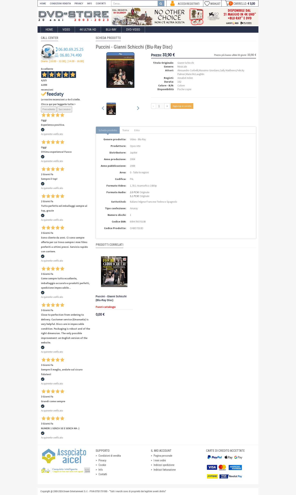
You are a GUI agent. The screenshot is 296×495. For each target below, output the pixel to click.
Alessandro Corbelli (187, 70)
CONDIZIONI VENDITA (60, 3)
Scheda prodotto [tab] (108, 130)
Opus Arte (135, 146)
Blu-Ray (111, 29)
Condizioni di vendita (110, 455)
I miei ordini (160, 460)
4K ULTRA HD (88, 29)
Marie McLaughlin (195, 74)
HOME (43, 3)
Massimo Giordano (209, 70)
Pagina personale (163, 455)
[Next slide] (138, 109)
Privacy (102, 460)
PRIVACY (79, 3)
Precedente (48, 109)
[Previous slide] (103, 109)
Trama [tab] (125, 130)
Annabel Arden (185, 78)
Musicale (182, 66)
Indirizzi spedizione (164, 464)
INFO (89, 3)
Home (49, 29)
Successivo (65, 109)
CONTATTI (101, 3)
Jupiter (133, 152)
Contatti (103, 474)
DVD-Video (133, 29)
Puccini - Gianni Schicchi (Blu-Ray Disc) (111, 298)
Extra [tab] (137, 130)
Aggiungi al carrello (182, 106)
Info (101, 469)
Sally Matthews (228, 70)
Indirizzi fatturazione (165, 469)
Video (66, 29)
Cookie (102, 464)
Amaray (134, 208)
